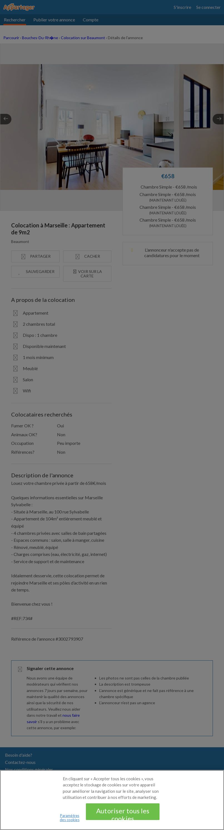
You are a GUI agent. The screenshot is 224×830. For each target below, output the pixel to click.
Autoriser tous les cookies (122, 816)
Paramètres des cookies (69, 820)
